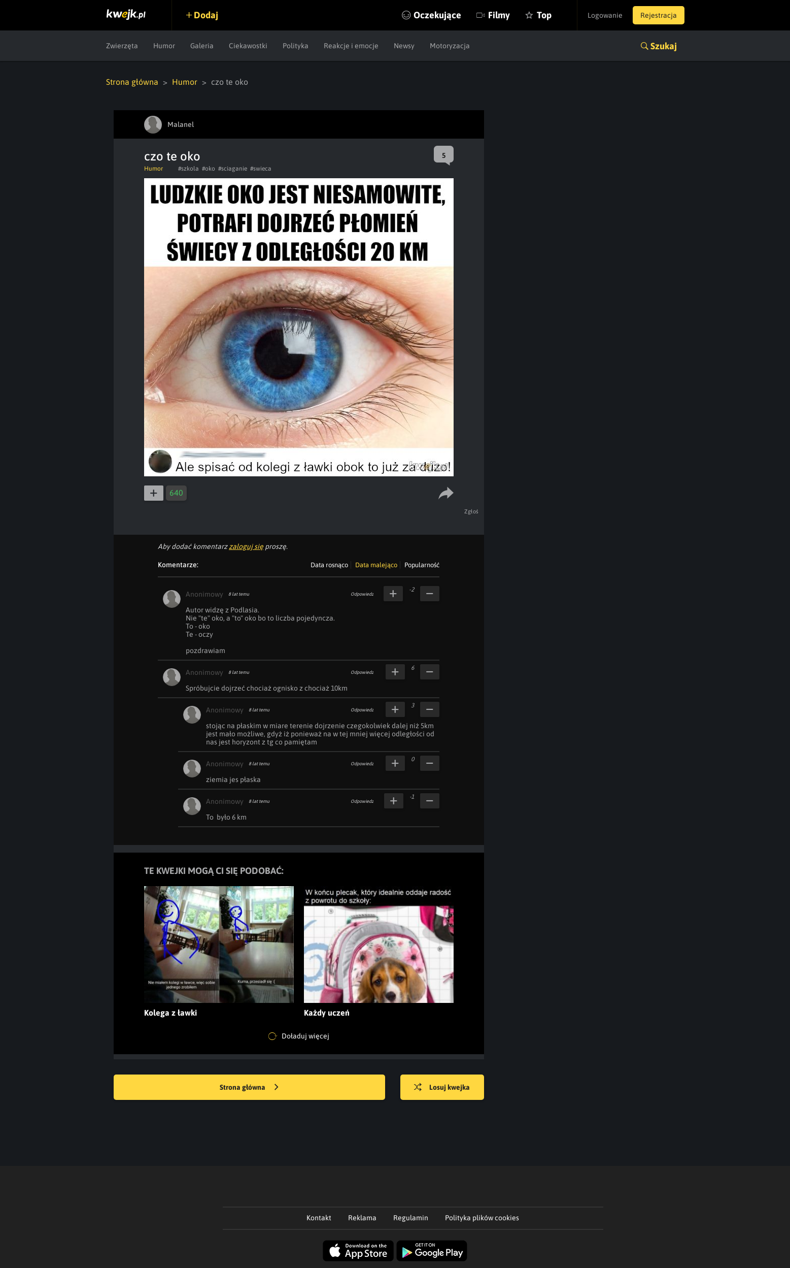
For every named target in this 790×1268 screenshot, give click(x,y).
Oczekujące (437, 15)
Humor (164, 46)
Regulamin (410, 1218)
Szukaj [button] (663, 46)
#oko (208, 168)
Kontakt (318, 1218)
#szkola (188, 168)
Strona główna (132, 81)
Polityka (295, 46)
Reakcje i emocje (351, 46)
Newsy (404, 46)
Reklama (362, 1218)
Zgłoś (471, 511)
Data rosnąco (329, 565)
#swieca (260, 168)
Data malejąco (376, 565)
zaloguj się (246, 546)
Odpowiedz (362, 594)
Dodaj (206, 15)
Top (544, 15)
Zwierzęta (122, 46)
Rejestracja (658, 15)
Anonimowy (204, 594)
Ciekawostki (248, 46)
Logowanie (605, 15)
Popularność (421, 565)
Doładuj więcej (298, 1036)
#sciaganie (232, 168)
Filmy (499, 15)
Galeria (202, 46)
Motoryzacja (450, 46)
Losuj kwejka (442, 1087)
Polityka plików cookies (482, 1218)
